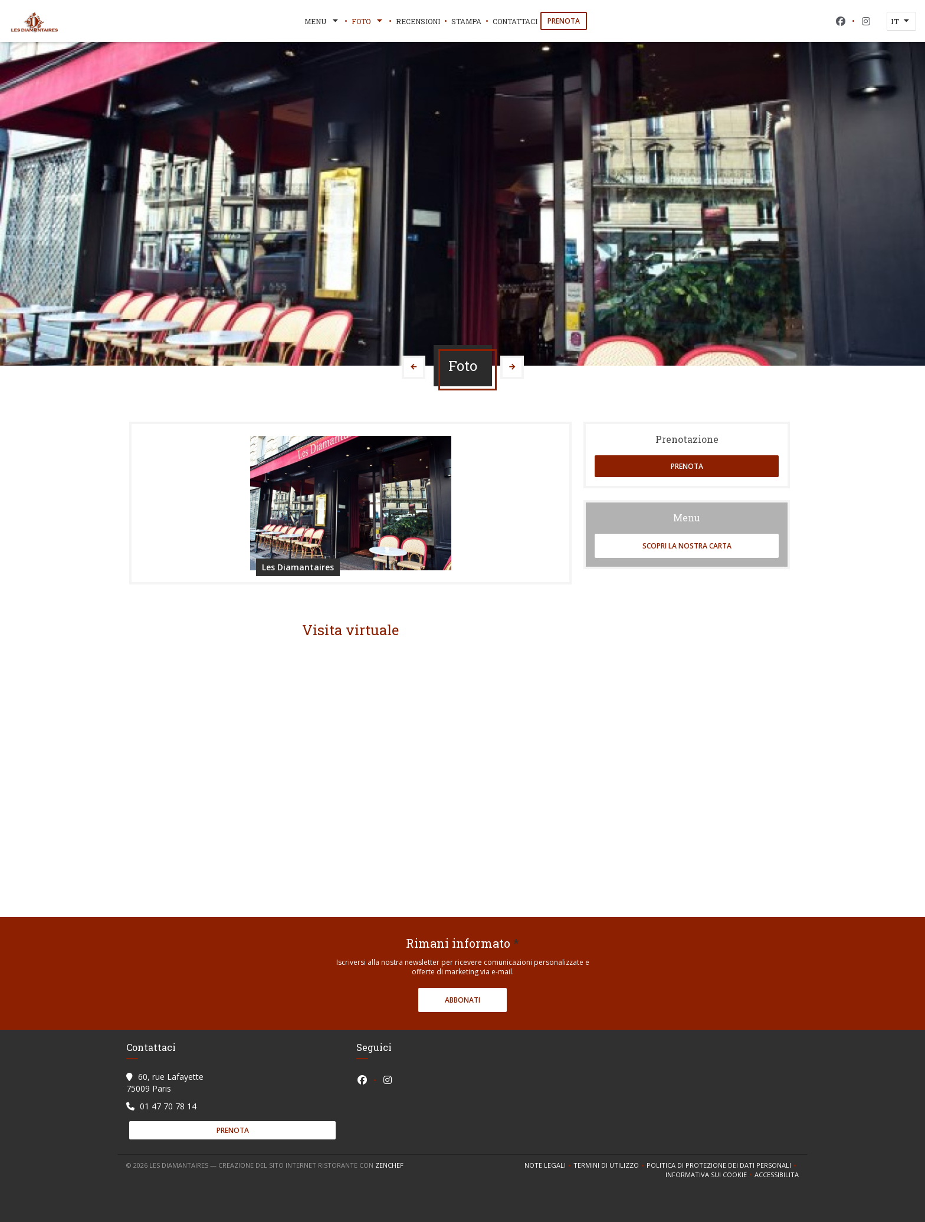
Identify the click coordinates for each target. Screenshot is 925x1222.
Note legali (548, 1165)
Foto (368, 21)
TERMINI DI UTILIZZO (610, 1165)
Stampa (466, 21)
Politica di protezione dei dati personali (723, 1165)
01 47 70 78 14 (168, 1106)
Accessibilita (777, 1175)
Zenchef (389, 1165)
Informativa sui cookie (710, 1175)
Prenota (563, 21)
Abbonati (462, 1000)
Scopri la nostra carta (687, 546)
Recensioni (418, 21)
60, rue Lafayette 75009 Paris (165, 1082)
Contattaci (515, 21)
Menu (322, 21)
